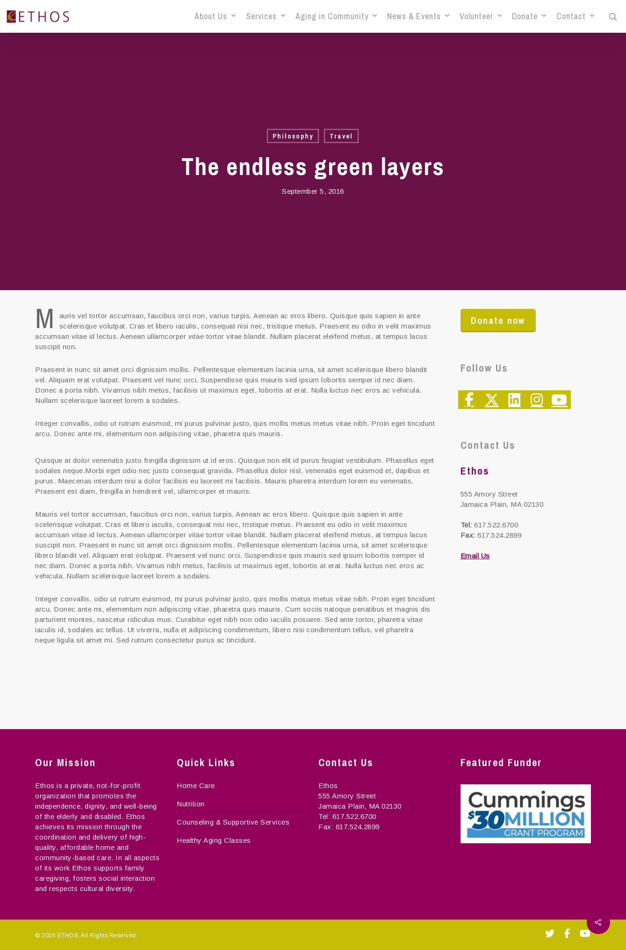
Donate (529, 16)
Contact (575, 16)
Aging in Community (336, 16)
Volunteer (481, 16)
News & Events (418, 16)
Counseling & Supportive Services (233, 822)
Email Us (475, 556)
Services (265, 16)
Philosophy (293, 136)
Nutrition (191, 804)
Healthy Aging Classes (214, 840)
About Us (215, 16)
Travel (341, 136)
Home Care (196, 785)
